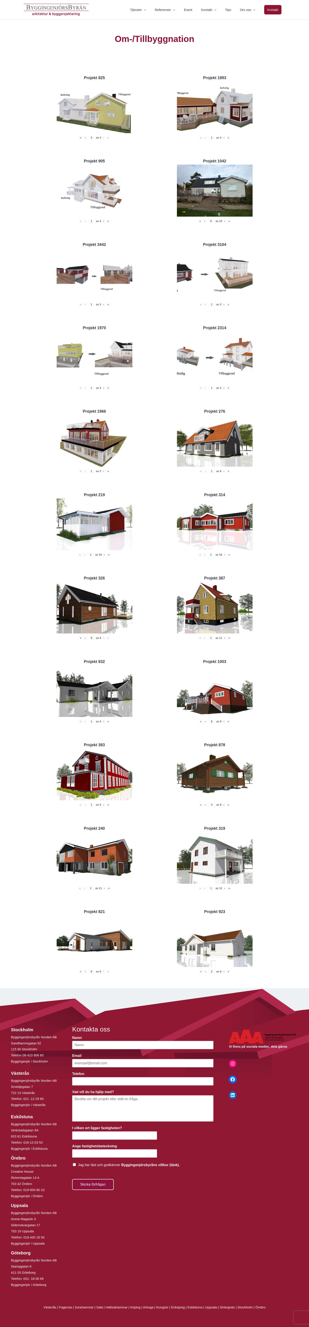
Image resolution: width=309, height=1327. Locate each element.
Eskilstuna (195, 1307)
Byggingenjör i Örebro (27, 1196)
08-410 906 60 (33, 1055)
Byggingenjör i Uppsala (28, 1243)
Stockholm (245, 1307)
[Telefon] (143, 1081)
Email (78, 1055)
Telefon (79, 1074)
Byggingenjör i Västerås (28, 1105)
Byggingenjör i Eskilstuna (29, 1148)
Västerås (50, 1307)
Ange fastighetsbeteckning (95, 1146)
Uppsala (211, 1307)
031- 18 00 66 (33, 1278)
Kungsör (162, 1307)
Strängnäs (227, 1307)
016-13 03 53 (33, 1142)
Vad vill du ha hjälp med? (94, 1092)
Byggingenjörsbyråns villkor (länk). (150, 1165)
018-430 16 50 (34, 1237)
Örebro (260, 1307)
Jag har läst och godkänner (129, 1165)
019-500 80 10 (34, 1190)
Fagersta (65, 1307)
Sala (99, 1307)
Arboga (148, 1307)
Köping (135, 1307)
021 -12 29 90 (33, 1099)
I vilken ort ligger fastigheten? (98, 1128)
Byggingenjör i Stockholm (29, 1061)
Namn (78, 1038)
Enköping (178, 1307)
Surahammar (84, 1307)
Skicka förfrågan (93, 1184)
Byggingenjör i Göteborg (28, 1285)
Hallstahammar (116, 1307)
